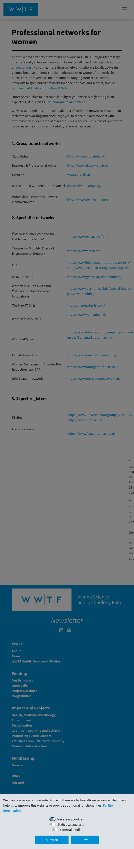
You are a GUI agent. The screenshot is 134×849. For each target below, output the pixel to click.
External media (71, 829)
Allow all (52, 840)
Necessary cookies (70, 819)
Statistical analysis (70, 824)
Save (85, 840)
